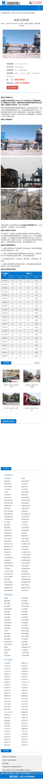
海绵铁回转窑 (25, 519)
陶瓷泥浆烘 (25, 728)
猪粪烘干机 (25, 663)
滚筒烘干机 (7, 687)
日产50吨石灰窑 (8, 571)
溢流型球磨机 (25, 603)
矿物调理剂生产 (8, 585)
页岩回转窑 (7, 508)
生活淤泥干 (7, 734)
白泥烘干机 (7, 742)
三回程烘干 (7, 685)
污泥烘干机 (7, 698)
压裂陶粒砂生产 (8, 587)
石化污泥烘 (25, 704)
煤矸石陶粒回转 (26, 514)
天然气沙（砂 (25, 682)
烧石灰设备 (7, 579)
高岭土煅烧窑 (25, 492)
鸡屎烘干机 (7, 674)
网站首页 (14, 13)
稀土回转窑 (25, 525)
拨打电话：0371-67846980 (21, 776)
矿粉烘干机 (25, 679)
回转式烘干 (25, 685)
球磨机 (6, 598)
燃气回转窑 (7, 552)
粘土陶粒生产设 (8, 544)
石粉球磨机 (25, 642)
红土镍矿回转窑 (26, 555)
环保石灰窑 (7, 555)
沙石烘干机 (7, 676)
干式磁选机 (25, 650)
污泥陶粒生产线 (26, 544)
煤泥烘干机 (7, 693)
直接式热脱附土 (8, 582)
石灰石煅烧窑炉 (26, 563)
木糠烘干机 (25, 690)
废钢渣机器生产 (8, 642)
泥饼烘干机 (25, 742)
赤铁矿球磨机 (25, 606)
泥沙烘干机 (7, 731)
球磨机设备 (8, 595)
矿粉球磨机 (25, 611)
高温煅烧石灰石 (26, 568)
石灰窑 (23, 478)
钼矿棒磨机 (7, 650)
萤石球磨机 (7, 633)
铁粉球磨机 (7, 625)
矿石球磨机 (25, 639)
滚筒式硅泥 (7, 737)
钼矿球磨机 (7, 636)
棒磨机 (6, 647)
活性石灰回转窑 (8, 574)
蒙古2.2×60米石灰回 (32, 409)
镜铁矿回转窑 (25, 566)
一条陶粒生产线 (26, 552)
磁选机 (6, 652)
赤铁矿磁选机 (25, 655)
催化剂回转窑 (25, 546)
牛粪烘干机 (7, 666)
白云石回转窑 (25, 516)
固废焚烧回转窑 (26, 579)
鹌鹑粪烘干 (25, 674)
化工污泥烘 (25, 701)
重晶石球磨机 (25, 631)
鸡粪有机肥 (25, 671)
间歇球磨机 (7, 639)
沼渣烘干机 (7, 682)
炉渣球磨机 (25, 614)
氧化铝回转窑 (25, 503)
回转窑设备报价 (26, 557)
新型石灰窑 (25, 486)
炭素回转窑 (25, 511)
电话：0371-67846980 (23, 773)
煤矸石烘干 (25, 745)
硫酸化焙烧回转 (26, 587)
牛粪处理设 (25, 712)
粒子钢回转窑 (25, 549)
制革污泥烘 (7, 709)
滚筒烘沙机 (7, 715)
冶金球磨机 (7, 628)
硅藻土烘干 (25, 737)
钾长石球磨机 (25, 633)
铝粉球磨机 (7, 617)
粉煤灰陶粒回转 (8, 514)
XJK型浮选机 (25, 652)
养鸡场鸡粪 (7, 723)
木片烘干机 (7, 690)
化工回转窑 (7, 522)
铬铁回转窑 (25, 571)
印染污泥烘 (7, 707)
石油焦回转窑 (25, 527)
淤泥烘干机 (25, 726)
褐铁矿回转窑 (25, 508)
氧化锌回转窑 (8, 484)
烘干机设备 (8, 660)
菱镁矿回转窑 (8, 541)
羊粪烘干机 (25, 715)
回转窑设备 (21, 13)
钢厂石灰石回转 (8, 511)
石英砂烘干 (7, 679)
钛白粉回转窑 (8, 533)
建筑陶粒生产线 (8, 546)
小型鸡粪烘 (7, 663)
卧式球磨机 (25, 601)
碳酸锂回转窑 (8, 549)
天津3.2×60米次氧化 (11, 409)
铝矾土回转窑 (25, 497)
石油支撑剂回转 (8, 500)
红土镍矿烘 (7, 728)
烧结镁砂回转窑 (26, 582)
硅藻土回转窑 (8, 538)
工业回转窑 (25, 522)
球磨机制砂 (25, 644)
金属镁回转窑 (8, 505)
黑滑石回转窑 (25, 538)
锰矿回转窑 (7, 525)
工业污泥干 (25, 731)
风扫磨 (6, 631)
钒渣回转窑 (25, 535)
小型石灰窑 (7, 489)
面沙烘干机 (7, 717)
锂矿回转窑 (25, 590)
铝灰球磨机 (25, 617)
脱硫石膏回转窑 (8, 590)
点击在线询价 (12, 87)
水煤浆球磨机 (8, 622)
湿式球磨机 (25, 598)
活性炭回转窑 (8, 530)
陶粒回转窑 (25, 495)
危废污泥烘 (7, 745)
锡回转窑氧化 (8, 535)
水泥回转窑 (7, 495)
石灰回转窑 (7, 481)
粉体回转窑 (7, 527)
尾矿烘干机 (7, 739)
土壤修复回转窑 (8, 557)
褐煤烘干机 (7, 696)
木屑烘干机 (25, 693)
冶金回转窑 (25, 484)
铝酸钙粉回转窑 (26, 505)
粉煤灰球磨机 (8, 609)
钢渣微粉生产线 (26, 647)
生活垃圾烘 (7, 726)
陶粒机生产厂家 (26, 576)
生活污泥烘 (7, 704)
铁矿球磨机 (25, 625)
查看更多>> (37, 362)
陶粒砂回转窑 (25, 481)
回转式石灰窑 (25, 585)
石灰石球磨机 (25, 620)
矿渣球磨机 (7, 614)
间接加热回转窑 (8, 563)
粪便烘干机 (25, 666)
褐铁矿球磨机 (25, 636)
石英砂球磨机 (25, 628)
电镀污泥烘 (7, 701)
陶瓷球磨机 (7, 601)
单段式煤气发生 (26, 500)
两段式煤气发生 (8, 503)
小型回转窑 (7, 568)
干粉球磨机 (25, 609)
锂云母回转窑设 (8, 566)
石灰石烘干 (25, 676)
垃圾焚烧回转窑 (8, 516)
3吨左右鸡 (24, 723)
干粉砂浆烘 (25, 734)
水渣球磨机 (25, 622)
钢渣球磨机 (7, 611)
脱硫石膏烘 (25, 696)
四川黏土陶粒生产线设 (32, 386)
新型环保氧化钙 (26, 574)
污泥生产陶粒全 (8, 576)
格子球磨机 (7, 603)
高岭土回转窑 (8, 486)
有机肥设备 (25, 668)
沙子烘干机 (7, 668)
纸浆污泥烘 (25, 707)
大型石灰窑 (25, 489)
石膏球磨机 (7, 620)
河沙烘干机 (7, 671)
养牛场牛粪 (25, 720)
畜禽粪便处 (7, 720)
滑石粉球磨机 (8, 644)
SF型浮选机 (7, 655)
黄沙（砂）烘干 (8, 712)
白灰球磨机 (7, 606)
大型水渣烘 (25, 709)
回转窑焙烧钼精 (26, 560)
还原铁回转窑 (25, 530)
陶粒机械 (24, 533)
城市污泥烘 (25, 698)
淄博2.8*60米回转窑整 (11, 386)
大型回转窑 (7, 478)
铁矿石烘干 (25, 739)
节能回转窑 (7, 560)
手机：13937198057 (7, 773)
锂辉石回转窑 (25, 541)
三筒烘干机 (25, 687)
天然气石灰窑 (8, 497)
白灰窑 (6, 492)
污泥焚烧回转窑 (8, 519)
